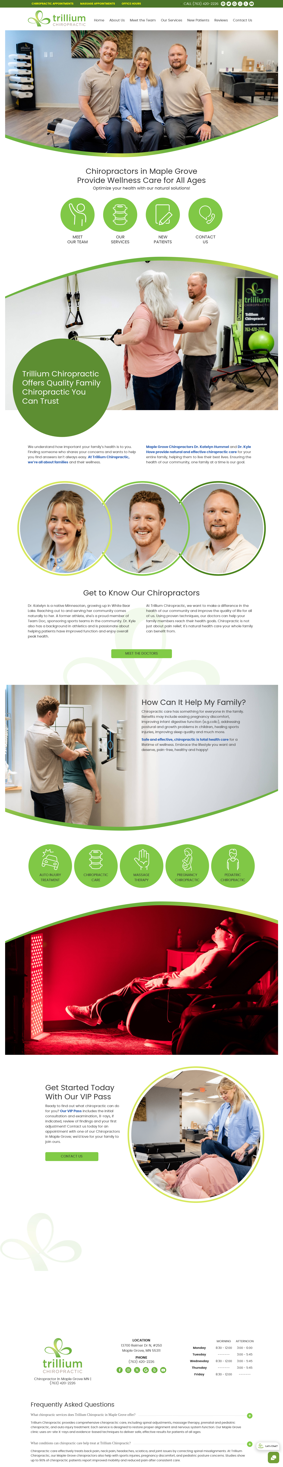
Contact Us (242, 20)
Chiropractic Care (96, 864)
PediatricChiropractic (233, 864)
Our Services (171, 20)
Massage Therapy (141, 864)
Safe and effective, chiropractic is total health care (185, 739)
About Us (117, 20)
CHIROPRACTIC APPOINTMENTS (53, 3)
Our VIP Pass (71, 1111)
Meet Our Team (77, 221)
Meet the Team (143, 20)
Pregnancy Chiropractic (187, 864)
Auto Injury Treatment (50, 864)
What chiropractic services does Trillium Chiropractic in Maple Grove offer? (83, 1415)
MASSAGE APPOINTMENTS (97, 3)
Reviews (221, 20)
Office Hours (131, 3)
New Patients (198, 20)
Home (99, 20)
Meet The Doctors (141, 653)
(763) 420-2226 (205, 4)
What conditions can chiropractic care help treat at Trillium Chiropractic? (81, 1443)
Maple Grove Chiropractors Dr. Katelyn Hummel (187, 447)
